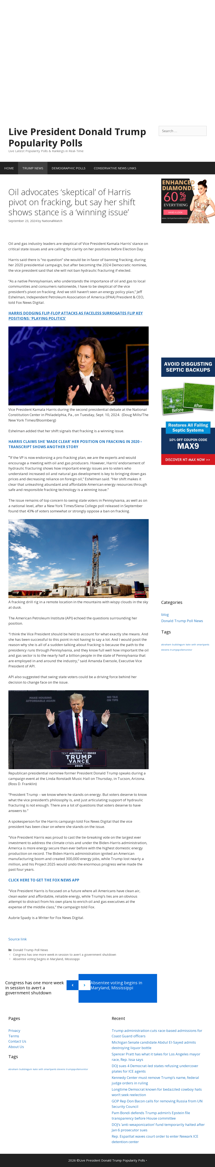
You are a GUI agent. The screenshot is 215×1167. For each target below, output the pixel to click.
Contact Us (17, 1041)
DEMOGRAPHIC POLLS (68, 168)
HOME (9, 168)
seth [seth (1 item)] (193, 644)
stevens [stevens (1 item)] (165, 649)
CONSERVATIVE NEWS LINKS (115, 168)
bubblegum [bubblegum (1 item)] (178, 644)
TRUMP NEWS (32, 168)
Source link (17, 939)
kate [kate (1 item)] (188, 644)
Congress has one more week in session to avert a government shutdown (64, 955)
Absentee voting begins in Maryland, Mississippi (46, 959)
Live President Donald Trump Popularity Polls (77, 137)
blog (165, 614)
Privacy (14, 1030)
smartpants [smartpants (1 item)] (203, 644)
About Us (16, 1046)
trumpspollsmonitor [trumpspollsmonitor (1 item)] (181, 649)
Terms (13, 1036)
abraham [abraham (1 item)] (166, 644)
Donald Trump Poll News (30, 950)
